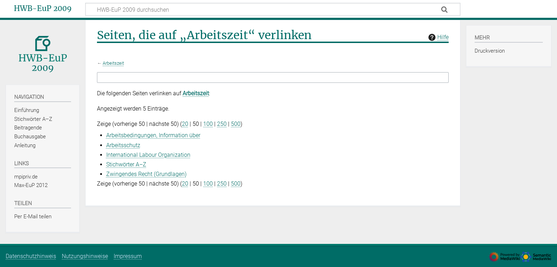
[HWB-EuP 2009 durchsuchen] (273, 9)
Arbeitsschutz (123, 145)
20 (185, 124)
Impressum (128, 256)
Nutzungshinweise (85, 256)
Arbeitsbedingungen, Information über (153, 135)
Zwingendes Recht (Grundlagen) (146, 174)
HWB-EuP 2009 (43, 8)
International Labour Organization (148, 154)
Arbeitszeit (113, 63)
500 (235, 124)
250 (222, 124)
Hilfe (438, 37)
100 (208, 124)
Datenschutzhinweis (31, 256)
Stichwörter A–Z (126, 164)
